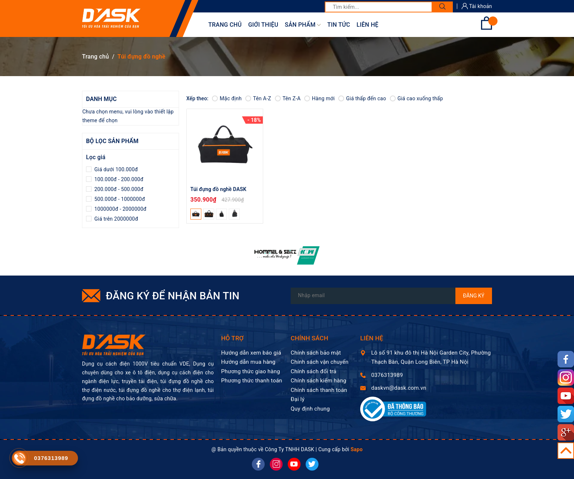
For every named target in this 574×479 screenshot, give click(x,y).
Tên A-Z (258, 98)
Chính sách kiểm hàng (318, 380)
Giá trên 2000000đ (115, 219)
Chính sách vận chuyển (319, 362)
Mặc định (227, 98)
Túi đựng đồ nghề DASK (218, 189)
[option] (287, 255)
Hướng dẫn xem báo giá (251, 352)
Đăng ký (474, 296)
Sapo (357, 449)
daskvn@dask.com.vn (398, 388)
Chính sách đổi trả (313, 371)
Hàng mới (319, 98)
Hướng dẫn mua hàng (248, 362)
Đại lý (298, 399)
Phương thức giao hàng (250, 371)
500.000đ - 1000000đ (119, 199)
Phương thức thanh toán (251, 380)
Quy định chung (310, 408)
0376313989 (387, 375)
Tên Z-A (288, 98)
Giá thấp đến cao (362, 98)
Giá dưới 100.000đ (115, 169)
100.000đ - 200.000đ (118, 179)
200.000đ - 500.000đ (118, 189)
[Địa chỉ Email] (391, 296)
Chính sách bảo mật (316, 352)
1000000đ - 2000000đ (119, 209)
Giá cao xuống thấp (416, 98)
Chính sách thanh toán (319, 390)
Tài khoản (477, 6)
